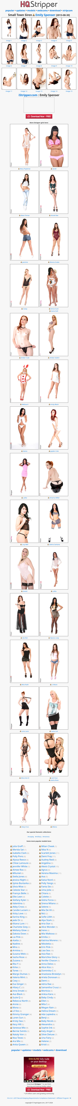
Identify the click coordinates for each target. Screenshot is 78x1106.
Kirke (15, 967)
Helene (45, 1041)
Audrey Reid (47, 859)
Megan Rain (47, 1007)
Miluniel (16, 873)
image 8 (39, 65)
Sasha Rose (55, 780)
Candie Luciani (20, 910)
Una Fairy (46, 1037)
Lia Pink (16, 936)
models (31, 10)
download (55, 10)
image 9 (54, 65)
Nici (43, 913)
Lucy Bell (25, 544)
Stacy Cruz (25, 827)
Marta (25, 451)
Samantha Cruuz (50, 987)
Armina (16, 950)
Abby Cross (18, 906)
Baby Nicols (47, 1020)
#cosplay (31, 837)
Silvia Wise (17, 886)
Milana (54, 827)
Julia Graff (17, 846)
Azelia (15, 940)
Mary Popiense (25, 169)
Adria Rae (46, 983)
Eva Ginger (18, 983)
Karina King (18, 916)
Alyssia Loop (54, 638)
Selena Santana (54, 544)
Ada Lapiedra (48, 1014)
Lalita (25, 498)
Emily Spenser (45, 15)
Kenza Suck (54, 309)
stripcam (68, 10)
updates (20, 10)
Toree (15, 970)
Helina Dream (48, 1010)
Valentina (17, 903)
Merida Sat (18, 849)
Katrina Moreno (49, 940)
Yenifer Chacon (49, 960)
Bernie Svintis (19, 1030)
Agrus (44, 869)
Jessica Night (19, 879)
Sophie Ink (46, 1027)
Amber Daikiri (54, 358)
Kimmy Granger (20, 1014)
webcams (42, 10)
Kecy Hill (16, 1024)
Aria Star (45, 923)
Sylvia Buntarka (20, 883)
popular (9, 10)
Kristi (44, 1044)
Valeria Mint (18, 977)
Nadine (16, 943)
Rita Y (15, 963)
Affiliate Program (63, 1098)
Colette (45, 896)
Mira (14, 946)
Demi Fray (46, 856)
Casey (25, 309)
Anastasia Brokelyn (51, 973)
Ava (43, 876)
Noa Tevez (17, 1037)
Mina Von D (25, 778)
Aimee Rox (18, 869)
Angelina (46, 862)
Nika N (44, 849)
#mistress (46, 837)
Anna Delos (47, 963)
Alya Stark (46, 920)
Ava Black (17, 994)
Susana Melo (19, 953)
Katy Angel (47, 1030)
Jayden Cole (54, 451)
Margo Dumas (19, 973)
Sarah (55, 169)
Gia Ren (25, 638)
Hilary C (16, 987)
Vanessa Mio (19, 1027)
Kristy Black (54, 404)
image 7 (24, 65)
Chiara (44, 893)
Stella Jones (18, 876)
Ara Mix (16, 1041)
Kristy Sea (17, 1020)
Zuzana (16, 960)
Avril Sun (54, 778)
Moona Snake (54, 262)
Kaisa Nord (47, 879)
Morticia (45, 990)
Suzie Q (16, 997)
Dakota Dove (19, 933)
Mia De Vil (46, 910)
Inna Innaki (18, 990)
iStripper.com (28, 95)
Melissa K (25, 404)
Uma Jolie (46, 889)
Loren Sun (17, 1017)
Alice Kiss (46, 967)
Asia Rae (45, 953)
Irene (44, 930)
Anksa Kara (47, 994)
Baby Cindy (47, 997)
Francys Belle (19, 893)
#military (38, 837)
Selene (44, 906)
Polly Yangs (47, 883)
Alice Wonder (48, 926)
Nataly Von (18, 1034)
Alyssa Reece (19, 859)
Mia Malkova (48, 933)
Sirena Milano (48, 903)
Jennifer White (19, 866)
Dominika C (47, 970)
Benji (44, 1017)
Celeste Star (18, 889)
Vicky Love (17, 913)
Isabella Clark (19, 852)
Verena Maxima (49, 873)
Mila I (44, 1004)
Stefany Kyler (19, 899)
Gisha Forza (47, 899)
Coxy (15, 980)
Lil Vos (15, 1010)
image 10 (69, 65)
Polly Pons (17, 856)
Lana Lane (25, 731)
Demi (44, 980)
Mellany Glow (19, 930)
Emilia (44, 936)
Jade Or (16, 920)
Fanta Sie (46, 886)
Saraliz (25, 591)
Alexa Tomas (25, 215)
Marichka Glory (49, 957)
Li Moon (54, 685)
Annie (15, 1004)
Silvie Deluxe (48, 1034)
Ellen (43, 1000)
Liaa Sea (45, 950)
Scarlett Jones (48, 852)
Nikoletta (46, 943)
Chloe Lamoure (20, 862)
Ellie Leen (17, 896)
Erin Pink (46, 946)
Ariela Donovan (49, 977)
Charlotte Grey (20, 926)
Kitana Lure (18, 923)
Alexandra (46, 1024)
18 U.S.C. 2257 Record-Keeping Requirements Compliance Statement (31, 1098)
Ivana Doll (54, 311)
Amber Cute (25, 358)
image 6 (9, 65)
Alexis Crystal (48, 866)
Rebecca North (20, 1000)
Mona (15, 1007)
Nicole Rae (54, 215)
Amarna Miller (55, 498)
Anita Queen (19, 1044)
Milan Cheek (47, 846)
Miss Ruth (25, 685)
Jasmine (25, 262)
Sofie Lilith (46, 916)
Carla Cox (54, 731)
